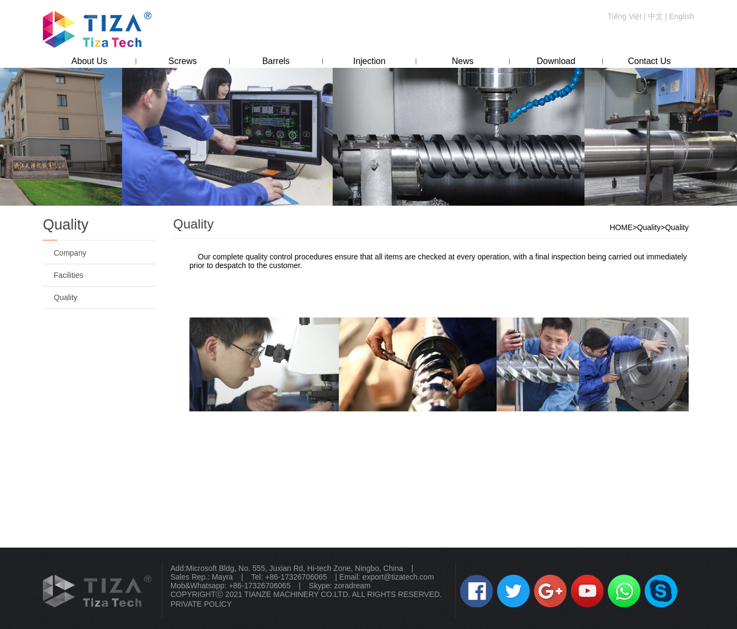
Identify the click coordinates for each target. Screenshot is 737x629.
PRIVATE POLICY (201, 604)
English (681, 16)
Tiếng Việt (625, 16)
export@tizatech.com (398, 577)
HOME (620, 227)
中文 (655, 16)
